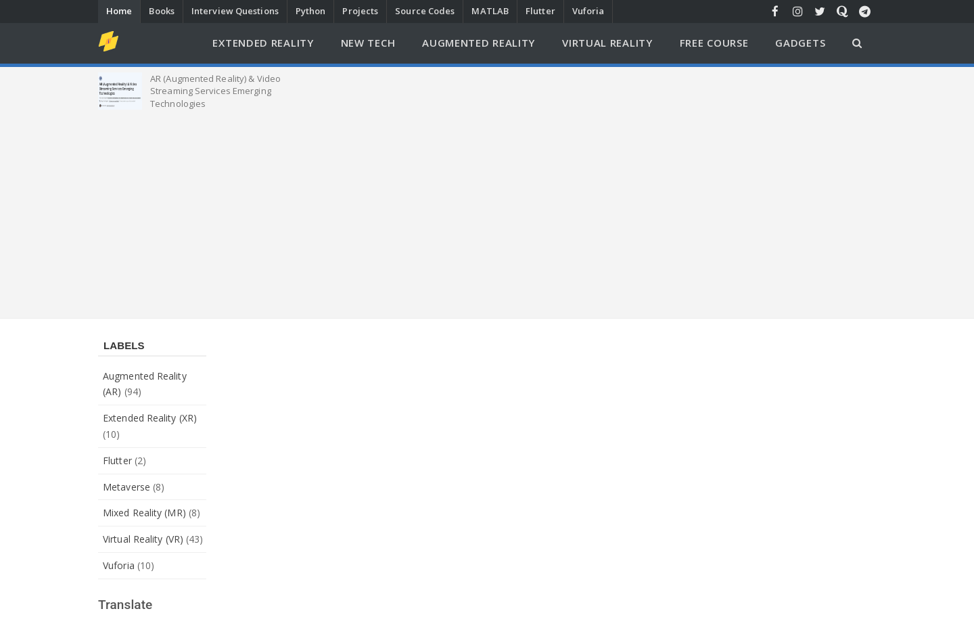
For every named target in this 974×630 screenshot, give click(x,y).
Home (119, 11)
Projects (360, 11)
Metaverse (126, 486)
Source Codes (425, 11)
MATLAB (490, 11)
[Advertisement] (487, 211)
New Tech (368, 42)
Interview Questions (235, 11)
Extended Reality (262, 42)
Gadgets (800, 42)
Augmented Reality (478, 42)
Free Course (714, 42)
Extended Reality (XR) (150, 417)
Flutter (540, 11)
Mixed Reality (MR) (144, 512)
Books (162, 11)
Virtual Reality (607, 42)
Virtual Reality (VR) (143, 539)
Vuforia (588, 11)
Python (311, 11)
